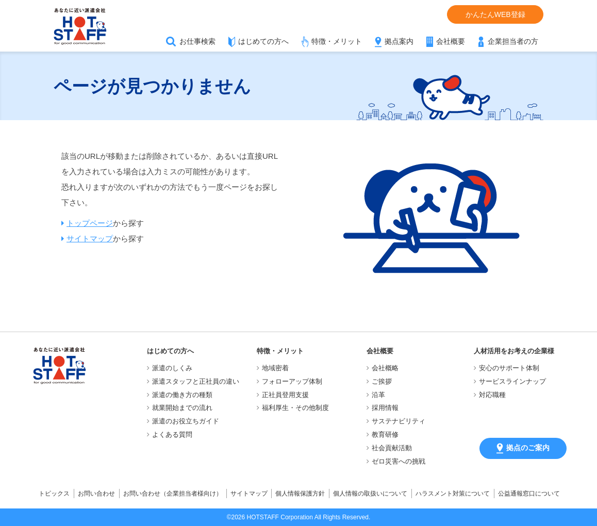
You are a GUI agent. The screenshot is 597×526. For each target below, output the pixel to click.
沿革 (378, 395)
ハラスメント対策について (453, 493)
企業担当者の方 (513, 41)
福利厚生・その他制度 (295, 408)
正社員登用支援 (285, 395)
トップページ (90, 223)
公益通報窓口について (529, 493)
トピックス (54, 493)
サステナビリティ (398, 421)
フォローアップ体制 (292, 381)
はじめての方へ (263, 41)
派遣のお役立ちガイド (185, 421)
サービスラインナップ (512, 381)
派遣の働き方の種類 (182, 395)
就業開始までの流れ (182, 408)
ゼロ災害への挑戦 (398, 461)
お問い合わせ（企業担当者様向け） (172, 493)
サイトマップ (90, 238)
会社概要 (450, 41)
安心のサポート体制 (509, 368)
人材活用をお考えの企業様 (514, 351)
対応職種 (492, 395)
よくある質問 (172, 434)
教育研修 (385, 434)
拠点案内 (399, 41)
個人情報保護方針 (300, 493)
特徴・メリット (336, 41)
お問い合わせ (96, 493)
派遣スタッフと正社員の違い (195, 381)
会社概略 (385, 368)
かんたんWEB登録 (495, 14)
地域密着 (275, 368)
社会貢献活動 (392, 448)
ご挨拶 (382, 381)
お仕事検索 (197, 41)
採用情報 (385, 408)
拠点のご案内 (523, 448)
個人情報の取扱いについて (370, 493)
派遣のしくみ (172, 368)
